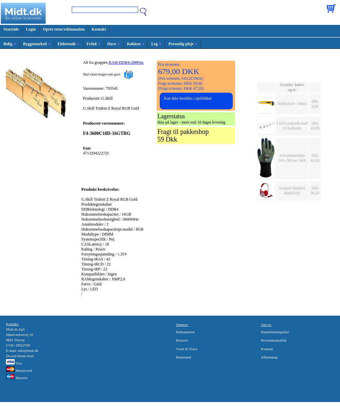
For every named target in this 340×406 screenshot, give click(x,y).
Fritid (93, 44)
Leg (156, 44)
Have (113, 44)
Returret (182, 340)
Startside (11, 29)
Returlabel (183, 357)
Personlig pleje (182, 44)
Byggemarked (36, 44)
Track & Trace (186, 349)
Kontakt (99, 29)
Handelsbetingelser (275, 332)
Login (31, 29)
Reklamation (185, 332)
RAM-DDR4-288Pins (126, 62)
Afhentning (269, 357)
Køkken (135, 44)
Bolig (9, 44)
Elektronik (68, 44)
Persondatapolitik (274, 340)
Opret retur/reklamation (64, 29)
